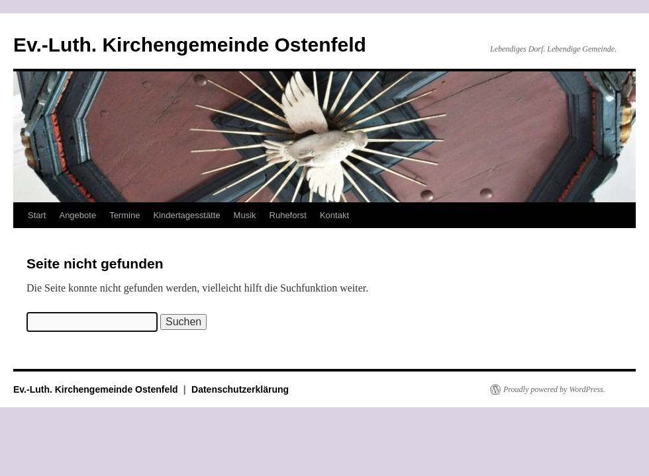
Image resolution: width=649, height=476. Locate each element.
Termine (124, 215)
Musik (245, 215)
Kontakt (334, 215)
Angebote (77, 215)
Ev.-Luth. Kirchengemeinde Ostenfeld (189, 45)
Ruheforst (288, 215)
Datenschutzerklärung (240, 389)
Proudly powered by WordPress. (554, 389)
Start (37, 215)
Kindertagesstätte (186, 215)
